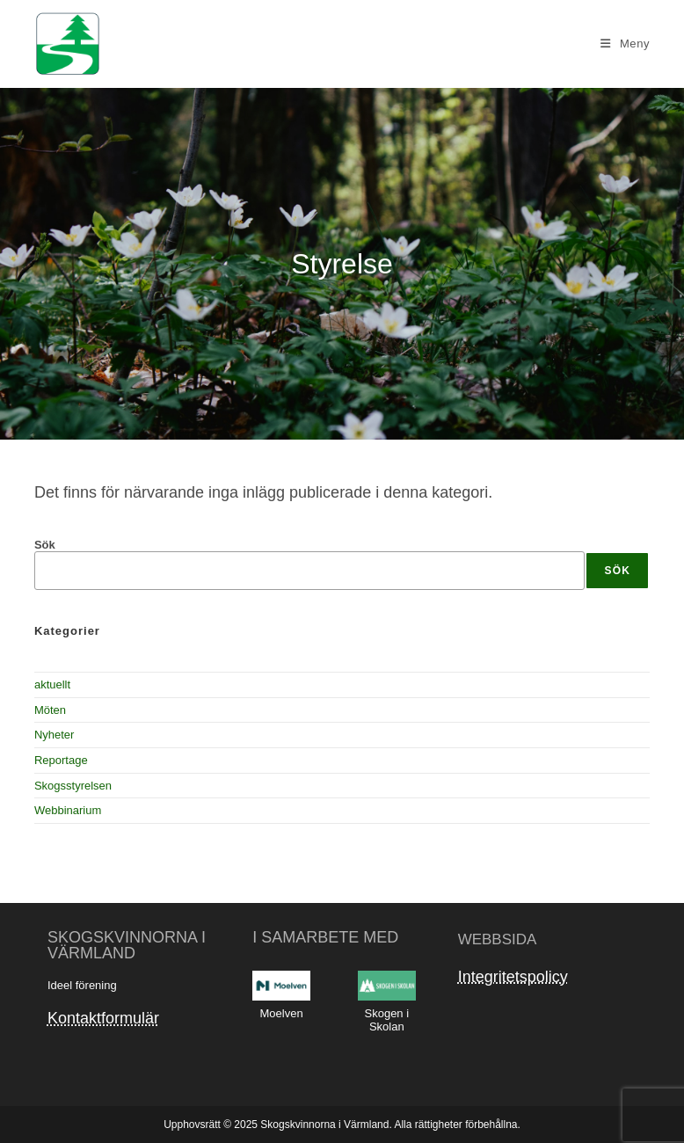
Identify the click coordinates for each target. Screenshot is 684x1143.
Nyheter (54, 734)
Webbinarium (67, 810)
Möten (50, 710)
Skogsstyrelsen (73, 785)
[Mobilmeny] (625, 43)
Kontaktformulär (103, 1018)
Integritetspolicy (513, 977)
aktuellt (52, 684)
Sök (44, 544)
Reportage (61, 760)
